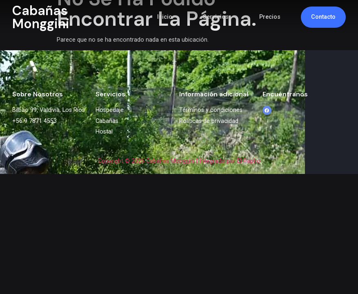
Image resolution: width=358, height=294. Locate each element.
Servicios (216, 16)
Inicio (164, 16)
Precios (269, 16)
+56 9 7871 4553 (34, 121)
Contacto (323, 16)
